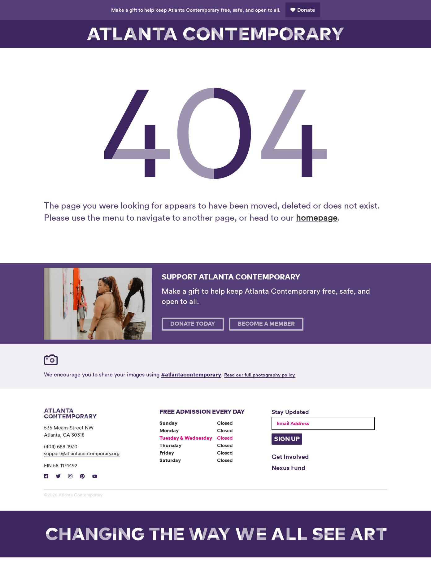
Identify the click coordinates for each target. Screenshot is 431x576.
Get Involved (290, 475)
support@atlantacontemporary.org (82, 472)
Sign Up (287, 458)
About (237, 57)
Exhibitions (108, 57)
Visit (65, 57)
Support (322, 57)
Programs (151, 57)
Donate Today (192, 342)
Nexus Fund (288, 486)
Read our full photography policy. (259, 393)
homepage (316, 236)
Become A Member (266, 342)
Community (194, 57)
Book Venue (280, 57)
